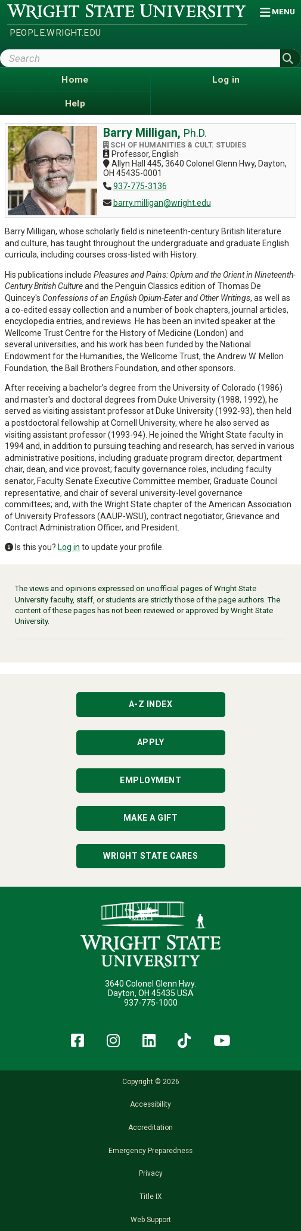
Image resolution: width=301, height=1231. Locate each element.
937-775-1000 (151, 1002)
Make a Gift (150, 817)
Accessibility (150, 1104)
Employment (150, 780)
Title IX (150, 1196)
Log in (69, 547)
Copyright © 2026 (150, 1082)
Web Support (151, 1220)
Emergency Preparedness (150, 1151)
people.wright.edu (55, 32)
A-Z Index (151, 704)
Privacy (151, 1173)
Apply (151, 742)
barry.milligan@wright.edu (162, 203)
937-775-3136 (140, 186)
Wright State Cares (150, 856)
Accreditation (150, 1127)
